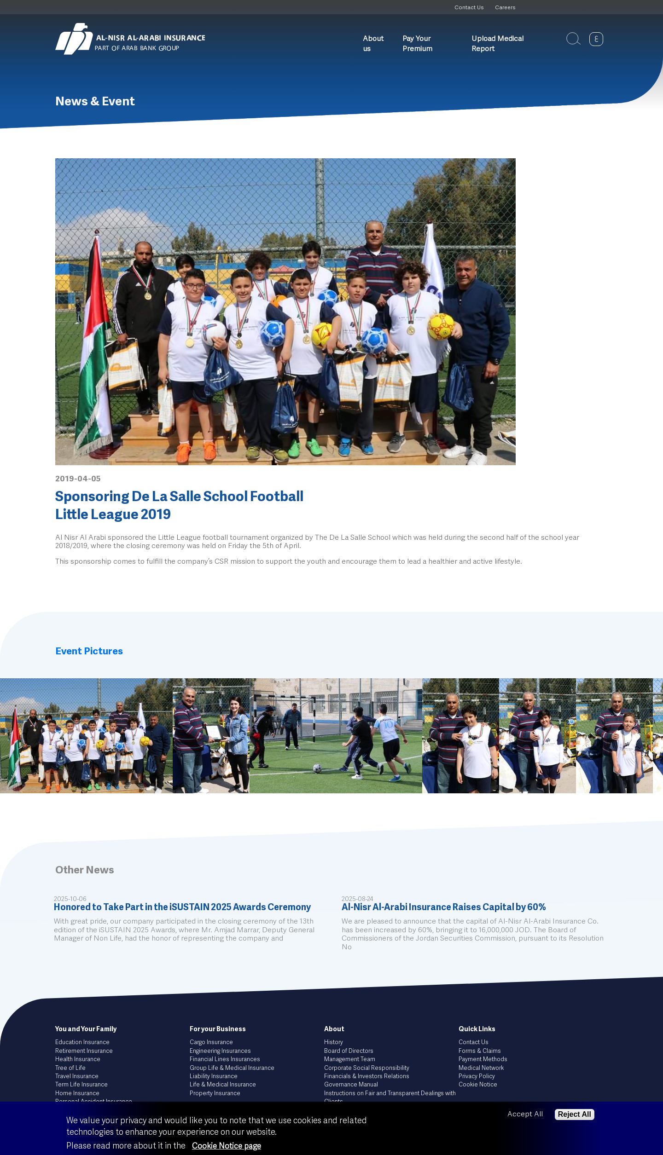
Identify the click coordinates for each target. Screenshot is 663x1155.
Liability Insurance (214, 1077)
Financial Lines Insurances (225, 1060)
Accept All (525, 1114)
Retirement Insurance (84, 1051)
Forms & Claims (480, 1051)
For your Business (218, 1029)
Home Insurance (77, 1094)
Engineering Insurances (220, 1051)
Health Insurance (77, 1060)
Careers (505, 8)
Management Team (349, 1060)
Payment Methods (483, 1060)
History (333, 1042)
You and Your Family (85, 1029)
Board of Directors (348, 1051)
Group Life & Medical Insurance (232, 1068)
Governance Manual (351, 1085)
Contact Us (468, 8)
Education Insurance (82, 1042)
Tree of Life (70, 1068)
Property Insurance (215, 1094)
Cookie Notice (478, 1085)
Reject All (574, 1114)
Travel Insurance (77, 1077)
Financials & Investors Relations (366, 1077)
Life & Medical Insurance (223, 1085)
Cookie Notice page (226, 1146)
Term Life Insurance (81, 1085)
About (334, 1029)
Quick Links (477, 1029)
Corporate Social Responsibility (366, 1068)
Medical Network (481, 1068)
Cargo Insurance (211, 1042)
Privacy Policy (477, 1077)
